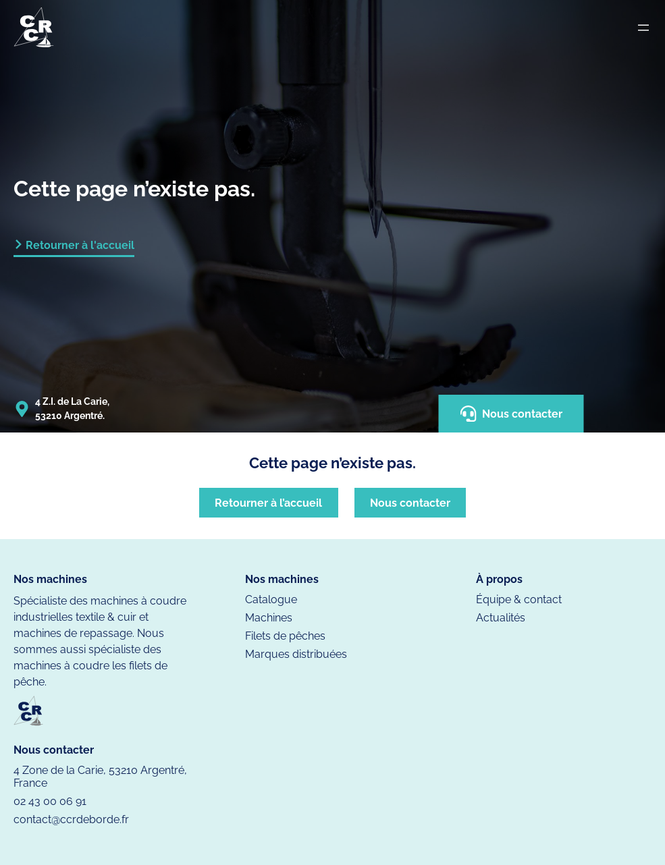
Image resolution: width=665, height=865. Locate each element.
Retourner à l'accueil (80, 245)
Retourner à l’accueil (268, 503)
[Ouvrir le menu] (643, 28)
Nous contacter (511, 414)
